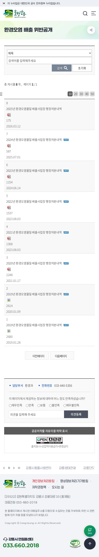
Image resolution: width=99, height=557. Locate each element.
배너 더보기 (19, 468)
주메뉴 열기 (93, 13)
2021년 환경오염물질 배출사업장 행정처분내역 (34, 232)
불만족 (56, 405)
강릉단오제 (90, 468)
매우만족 (17, 405)
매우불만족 (72, 405)
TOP (90, 544)
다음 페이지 (63, 356)
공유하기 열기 (91, 30)
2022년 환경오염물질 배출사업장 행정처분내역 (34, 201)
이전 (4, 468)
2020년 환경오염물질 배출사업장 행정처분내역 (34, 263)
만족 (31, 405)
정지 (9, 468)
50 (92, 94)
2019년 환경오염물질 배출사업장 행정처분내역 (34, 294)
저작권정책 (39, 487)
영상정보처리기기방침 (74, 481)
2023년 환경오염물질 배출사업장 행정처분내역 (34, 170)
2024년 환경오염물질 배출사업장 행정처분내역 (34, 139)
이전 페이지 (35, 356)
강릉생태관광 (67, 468)
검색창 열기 (85, 13)
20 (75, 94)
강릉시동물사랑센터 (38, 468)
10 (70, 94)
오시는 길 (58, 487)
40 (86, 94)
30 (81, 94)
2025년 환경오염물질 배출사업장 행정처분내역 (34, 109)
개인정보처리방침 (43, 481)
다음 (14, 468)
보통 (42, 405)
